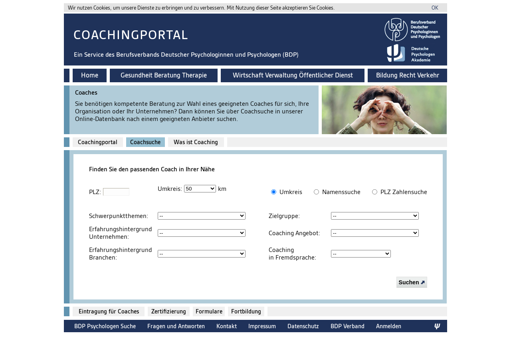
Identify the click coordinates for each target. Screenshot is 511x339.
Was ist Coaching (196, 142)
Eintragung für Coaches (109, 311)
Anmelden (388, 326)
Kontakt (226, 326)
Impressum (262, 326)
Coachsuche (145, 142)
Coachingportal (97, 142)
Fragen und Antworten (176, 326)
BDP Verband (347, 326)
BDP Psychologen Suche (105, 326)
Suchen (412, 282)
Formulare (209, 311)
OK (435, 8)
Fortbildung (246, 311)
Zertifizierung (168, 311)
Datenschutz (303, 326)
